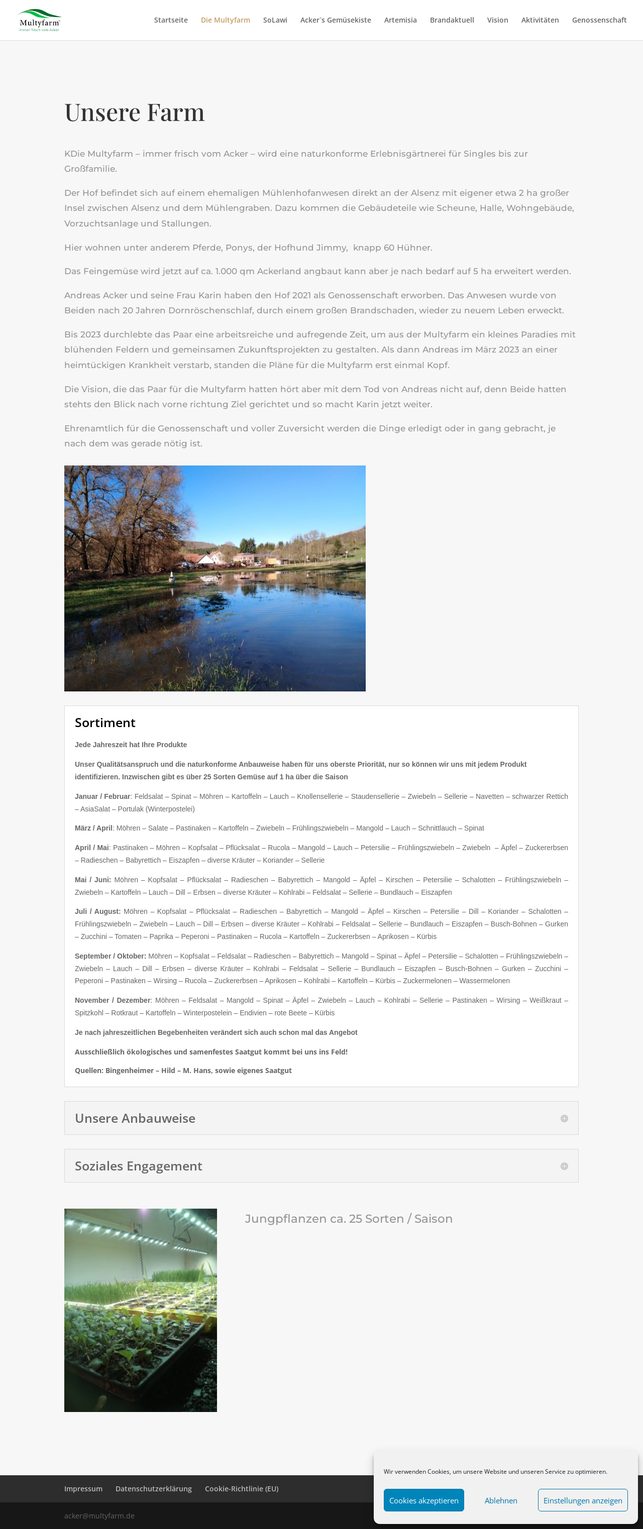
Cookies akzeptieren (424, 1500)
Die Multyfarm (225, 21)
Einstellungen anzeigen (583, 1500)
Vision (497, 21)
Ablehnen (501, 1500)
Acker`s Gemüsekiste (335, 21)
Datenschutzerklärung (154, 1488)
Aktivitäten (540, 21)
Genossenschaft (599, 21)
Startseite (171, 21)
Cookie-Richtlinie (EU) (241, 1488)
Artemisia (400, 21)
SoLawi (275, 21)
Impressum (83, 1488)
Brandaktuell (452, 21)
